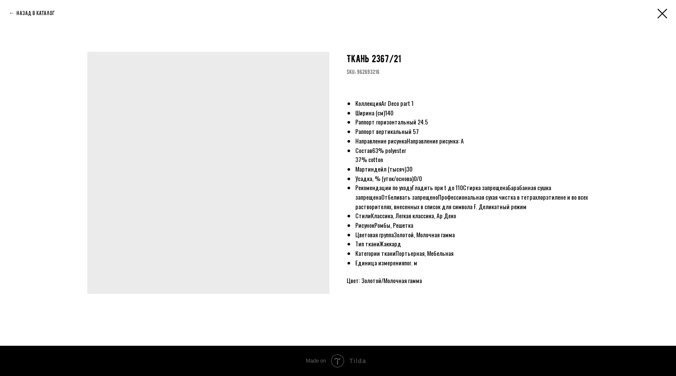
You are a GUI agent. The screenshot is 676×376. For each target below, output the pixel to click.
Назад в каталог (35, 13)
